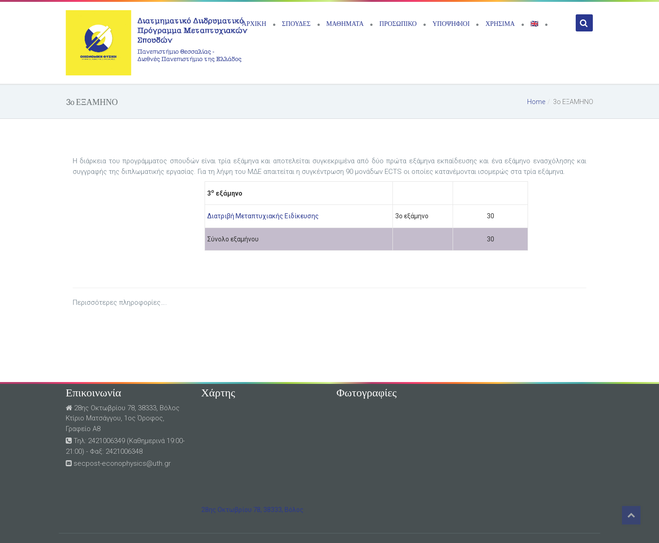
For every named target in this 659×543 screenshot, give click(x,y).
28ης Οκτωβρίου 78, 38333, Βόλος (252, 509)
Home (536, 101)
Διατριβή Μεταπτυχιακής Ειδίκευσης (263, 216)
